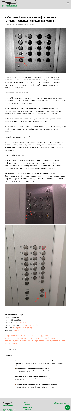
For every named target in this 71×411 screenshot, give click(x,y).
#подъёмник (19, 323)
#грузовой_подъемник (33, 323)
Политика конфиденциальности (61, 392)
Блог (24, 404)
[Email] (7, 405)
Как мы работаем (28, 401)
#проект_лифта (31, 330)
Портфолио (27, 399)
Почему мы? (27, 394)
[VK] (15, 405)
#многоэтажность (30, 328)
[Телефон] (4, 405)
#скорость (55, 325)
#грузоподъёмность (16, 330)
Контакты (26, 406)
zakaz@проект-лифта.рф (26, 315)
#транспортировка (45, 328)
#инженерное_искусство (18, 325)
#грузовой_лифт (49, 323)
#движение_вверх (15, 328)
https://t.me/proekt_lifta (32, 312)
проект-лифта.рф (22, 317)
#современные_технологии (40, 325)
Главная (25, 392)
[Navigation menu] (68, 3)
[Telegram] (11, 405)
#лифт (10, 323)
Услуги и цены (27, 396)
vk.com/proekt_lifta (24, 310)
